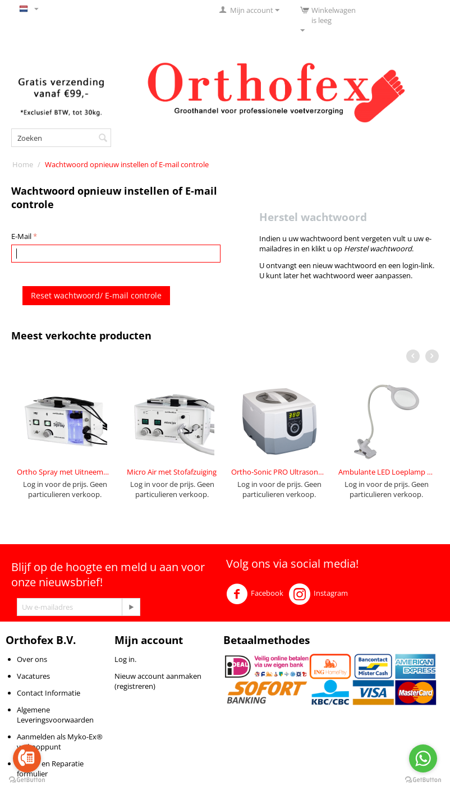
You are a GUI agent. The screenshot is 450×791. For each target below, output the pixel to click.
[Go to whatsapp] (423, 758)
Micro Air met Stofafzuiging (172, 472)
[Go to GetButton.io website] (27, 779)
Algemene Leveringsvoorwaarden (55, 715)
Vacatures (33, 676)
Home (22, 164)
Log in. (125, 659)
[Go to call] (27, 758)
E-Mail (21, 236)
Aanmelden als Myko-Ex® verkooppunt (60, 742)
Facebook (254, 594)
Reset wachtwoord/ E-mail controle (96, 295)
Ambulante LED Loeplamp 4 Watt (386, 472)
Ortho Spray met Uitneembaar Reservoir (65, 472)
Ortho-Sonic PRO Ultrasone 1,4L (279, 472)
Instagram (318, 594)
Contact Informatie (48, 693)
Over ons (32, 659)
